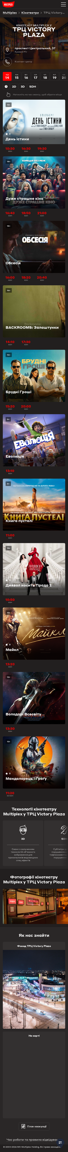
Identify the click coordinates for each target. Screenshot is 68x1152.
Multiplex (10, 13)
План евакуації (34, 1126)
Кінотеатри (30, 13)
